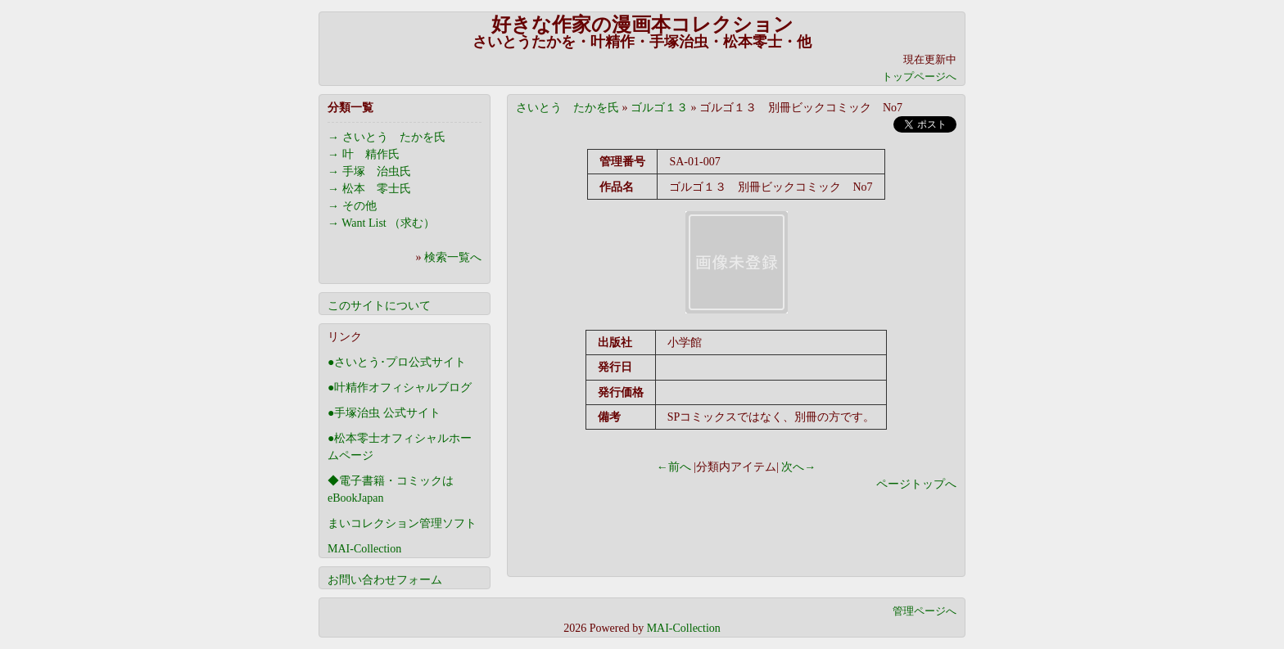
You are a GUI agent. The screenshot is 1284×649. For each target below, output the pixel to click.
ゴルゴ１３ (659, 107)
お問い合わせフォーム (385, 580)
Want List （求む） (388, 223)
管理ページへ (924, 611)
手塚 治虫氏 (376, 171)
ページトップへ (916, 484)
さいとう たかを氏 (567, 107)
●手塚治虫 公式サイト (384, 413)
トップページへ (919, 76)
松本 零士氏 (376, 189)
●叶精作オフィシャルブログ (400, 387)
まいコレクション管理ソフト (402, 523)
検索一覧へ (453, 257)
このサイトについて (379, 306)
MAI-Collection (364, 549)
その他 (359, 206)
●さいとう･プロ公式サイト (397, 362)
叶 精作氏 (371, 154)
